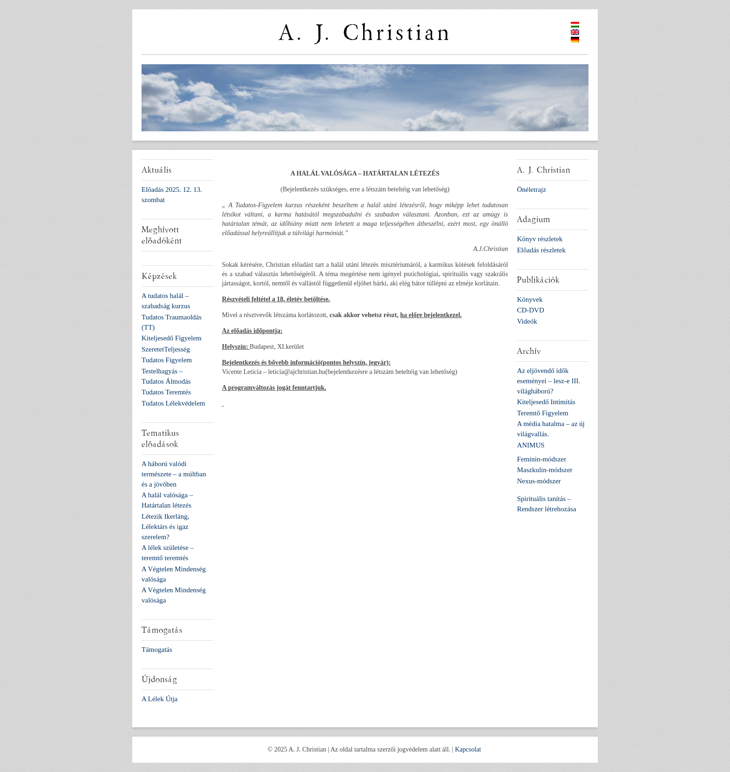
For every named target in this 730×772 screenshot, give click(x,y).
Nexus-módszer (539, 481)
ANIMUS (530, 445)
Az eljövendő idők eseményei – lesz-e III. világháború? (548, 381)
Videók (527, 321)
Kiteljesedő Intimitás (546, 402)
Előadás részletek (541, 250)
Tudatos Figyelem (167, 360)
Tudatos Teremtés (166, 392)
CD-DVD (530, 310)
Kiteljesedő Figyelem (172, 338)
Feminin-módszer (541, 459)
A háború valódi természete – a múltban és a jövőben (174, 474)
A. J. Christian (365, 33)
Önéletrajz (531, 189)
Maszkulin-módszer (544, 470)
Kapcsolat (468, 749)
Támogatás (157, 649)
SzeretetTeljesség (166, 349)
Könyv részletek (539, 239)
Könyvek (529, 299)
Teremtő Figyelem (542, 413)
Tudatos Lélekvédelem (173, 403)
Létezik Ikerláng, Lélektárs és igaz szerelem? (165, 527)
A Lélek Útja (159, 699)
